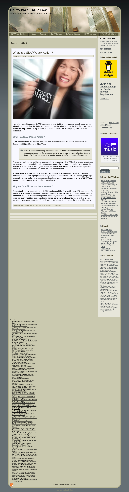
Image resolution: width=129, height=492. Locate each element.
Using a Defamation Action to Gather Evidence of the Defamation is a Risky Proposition (23, 430)
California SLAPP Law (28, 10)
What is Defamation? (108, 250)
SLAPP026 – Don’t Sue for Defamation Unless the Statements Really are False (24, 462)
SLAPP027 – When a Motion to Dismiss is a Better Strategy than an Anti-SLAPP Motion (24, 455)
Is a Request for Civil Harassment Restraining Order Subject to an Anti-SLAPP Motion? (23, 375)
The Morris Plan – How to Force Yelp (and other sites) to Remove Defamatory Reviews (24, 469)
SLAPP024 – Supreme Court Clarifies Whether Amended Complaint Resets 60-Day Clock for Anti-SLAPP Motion (23, 473)
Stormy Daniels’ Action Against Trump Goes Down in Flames (23, 364)
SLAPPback (47, 205)
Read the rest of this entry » (79, 200)
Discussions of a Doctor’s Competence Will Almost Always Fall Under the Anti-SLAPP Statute (24, 437)
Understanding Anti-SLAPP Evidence (23, 392)
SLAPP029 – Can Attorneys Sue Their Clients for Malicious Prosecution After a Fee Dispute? (24, 418)
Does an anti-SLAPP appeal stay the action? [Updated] (108, 198)
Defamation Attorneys (108, 234)
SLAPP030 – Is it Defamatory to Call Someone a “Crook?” (23, 414)
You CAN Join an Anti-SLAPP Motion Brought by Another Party (23, 477)
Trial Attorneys (105, 249)
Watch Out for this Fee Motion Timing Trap (108, 182)
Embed (108, 125)
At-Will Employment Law (109, 232)
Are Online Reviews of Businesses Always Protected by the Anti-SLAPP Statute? (23, 345)
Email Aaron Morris (106, 52)
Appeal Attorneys (106, 230)
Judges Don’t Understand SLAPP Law (24, 452)
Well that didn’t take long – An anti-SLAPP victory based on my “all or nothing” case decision (22, 350)
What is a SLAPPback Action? (33, 52)
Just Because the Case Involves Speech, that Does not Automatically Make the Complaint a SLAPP (23, 368)
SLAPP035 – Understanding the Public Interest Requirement (108, 89)
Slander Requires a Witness (20, 378)
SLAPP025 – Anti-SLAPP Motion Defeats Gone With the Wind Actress (23, 465)
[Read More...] (104, 99)
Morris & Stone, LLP (107, 243)
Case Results (39, 205)
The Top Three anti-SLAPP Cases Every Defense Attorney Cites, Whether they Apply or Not (24, 407)
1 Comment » (57, 205)
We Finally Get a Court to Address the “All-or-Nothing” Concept (109, 207)
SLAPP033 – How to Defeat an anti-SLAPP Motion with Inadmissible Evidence (23, 381)
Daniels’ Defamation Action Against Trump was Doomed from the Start (23, 459)
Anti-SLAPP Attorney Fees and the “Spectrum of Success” (22, 361)
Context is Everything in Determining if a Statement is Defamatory (109, 186)
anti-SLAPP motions (28, 205)
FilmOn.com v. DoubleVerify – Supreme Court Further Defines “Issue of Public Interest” (24, 425)
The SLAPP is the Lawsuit (20, 353)
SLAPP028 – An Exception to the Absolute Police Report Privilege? (22, 421)
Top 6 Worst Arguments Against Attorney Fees (109, 202)
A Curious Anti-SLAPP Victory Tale (22, 384)
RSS (110, 128)
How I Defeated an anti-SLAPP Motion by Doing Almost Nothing (24, 389)
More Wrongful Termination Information (109, 240)
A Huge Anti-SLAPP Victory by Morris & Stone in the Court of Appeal (24, 433)
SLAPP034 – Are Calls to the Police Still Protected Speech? (109, 216)
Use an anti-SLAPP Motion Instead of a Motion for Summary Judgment (24, 355)
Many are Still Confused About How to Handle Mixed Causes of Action (23, 386)
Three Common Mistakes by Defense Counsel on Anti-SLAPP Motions (23, 403)
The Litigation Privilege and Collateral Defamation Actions (23, 397)
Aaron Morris (31, 56)
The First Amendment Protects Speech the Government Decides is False (24, 358)
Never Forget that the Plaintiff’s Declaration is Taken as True (21, 444)
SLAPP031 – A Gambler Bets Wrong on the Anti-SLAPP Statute (24, 411)
